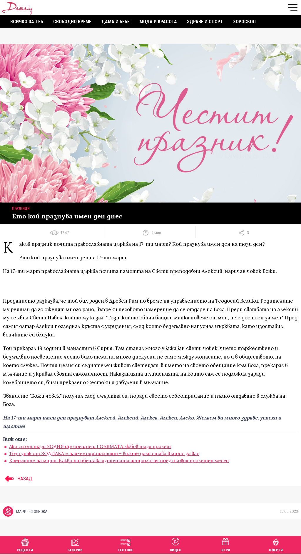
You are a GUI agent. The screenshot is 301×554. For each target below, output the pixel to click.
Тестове (125, 544)
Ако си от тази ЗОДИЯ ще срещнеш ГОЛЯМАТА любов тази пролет (90, 446)
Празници (21, 208)
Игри (225, 544)
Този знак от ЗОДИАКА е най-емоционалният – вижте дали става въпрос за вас (104, 453)
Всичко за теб (26, 21)
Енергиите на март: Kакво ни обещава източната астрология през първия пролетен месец (119, 460)
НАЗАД (17, 479)
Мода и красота (158, 21)
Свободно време (72, 21)
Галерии (75, 544)
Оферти (276, 544)
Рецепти (25, 544)
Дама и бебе (115, 21)
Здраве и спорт (205, 21)
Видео (175, 544)
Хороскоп (244, 21)
